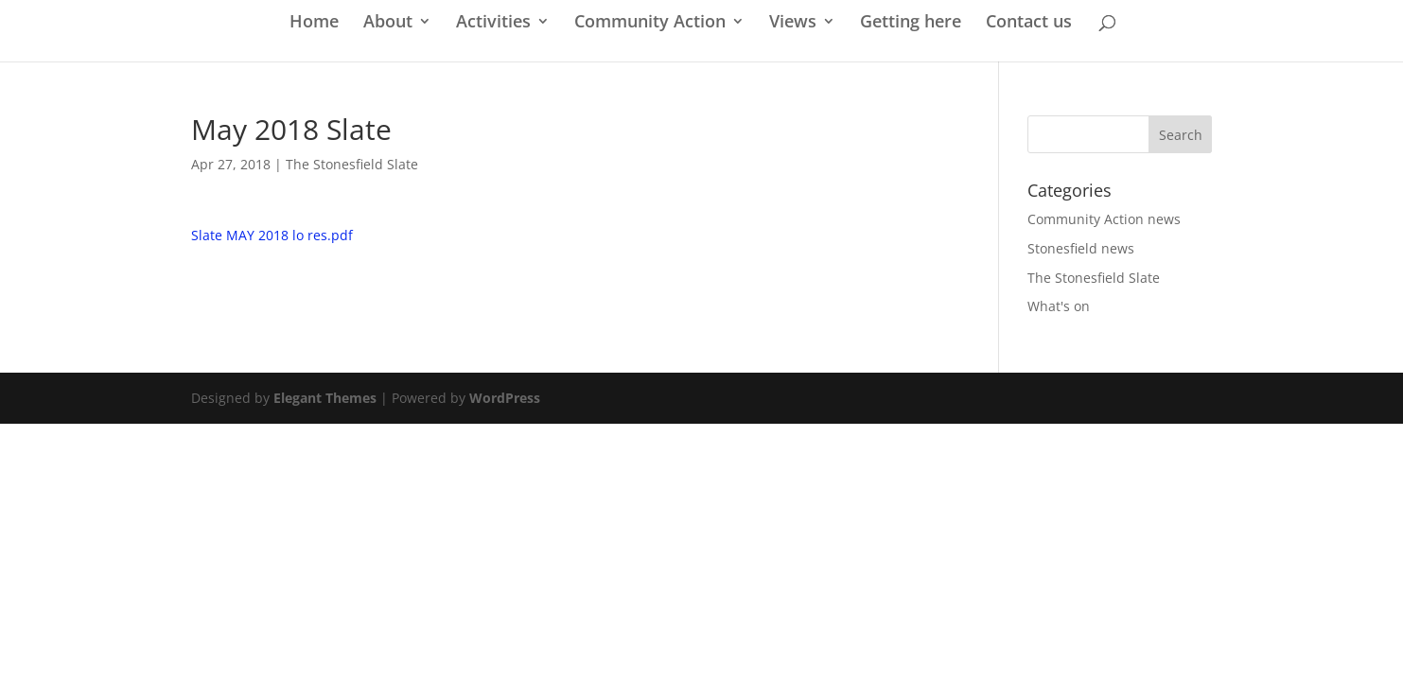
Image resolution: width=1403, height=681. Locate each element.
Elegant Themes (325, 398)
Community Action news (1104, 219)
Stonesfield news (1080, 248)
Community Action (650, 23)
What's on (1058, 306)
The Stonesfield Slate (352, 164)
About (387, 23)
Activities (493, 23)
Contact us (1029, 23)
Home (314, 23)
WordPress (504, 398)
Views (792, 23)
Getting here (910, 23)
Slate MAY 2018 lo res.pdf (272, 235)
